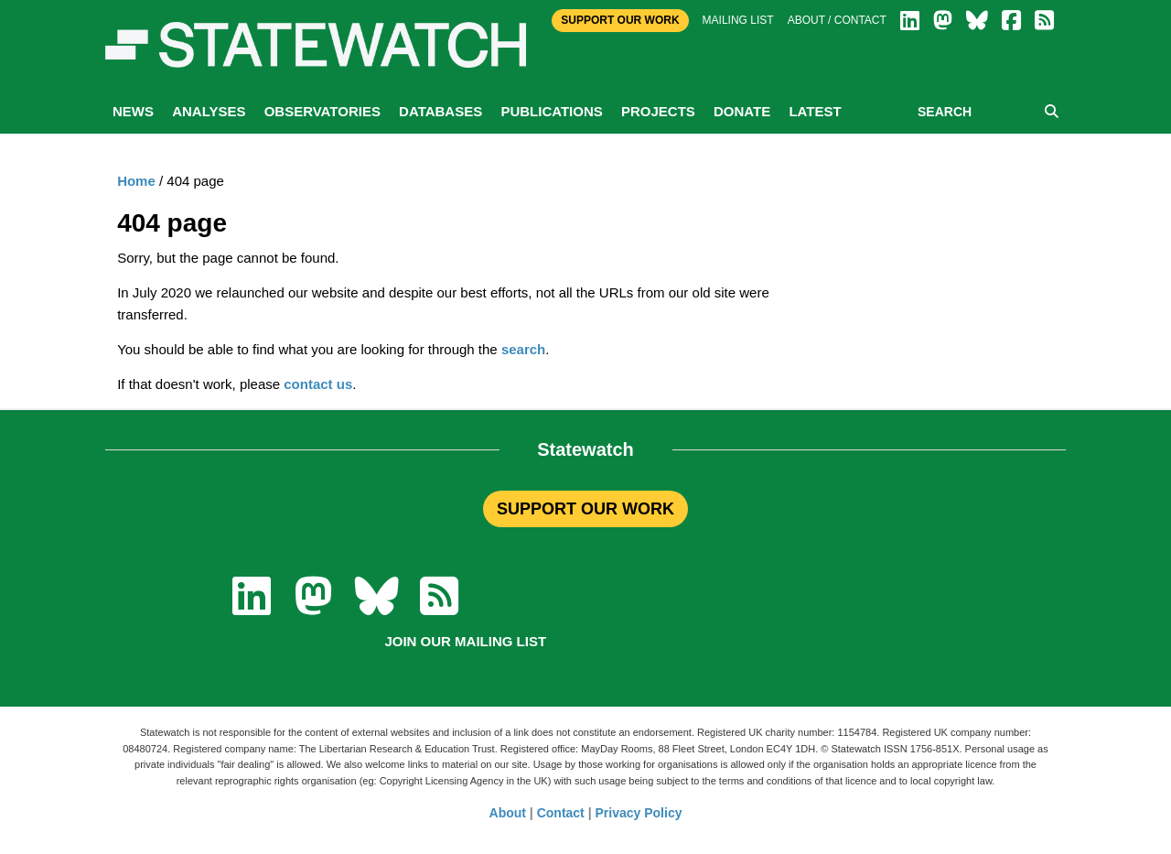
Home (136, 181)
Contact (561, 812)
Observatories (322, 111)
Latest (815, 111)
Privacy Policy (639, 812)
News (133, 111)
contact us (318, 384)
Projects (658, 111)
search (523, 349)
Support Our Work (620, 20)
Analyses (208, 111)
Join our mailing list (465, 641)
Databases (440, 111)
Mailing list (738, 20)
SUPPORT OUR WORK (585, 509)
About (507, 812)
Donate (742, 111)
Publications (551, 111)
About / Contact (837, 20)
